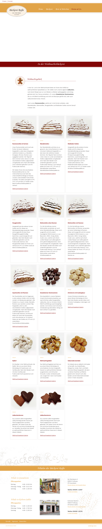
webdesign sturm (92, 526)
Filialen (4, 1)
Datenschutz (22, 521)
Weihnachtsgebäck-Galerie (20, 189)
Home (40, 9)
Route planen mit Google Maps (77, 485)
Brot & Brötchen (62, 9)
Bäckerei (49, 9)
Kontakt (10, 1)
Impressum (15, 521)
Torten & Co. (76, 9)
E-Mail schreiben (72, 492)
